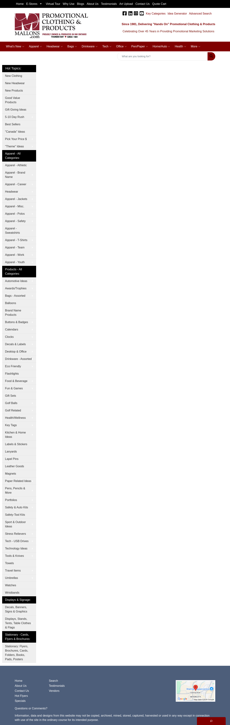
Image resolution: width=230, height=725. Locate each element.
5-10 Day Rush (14, 116)
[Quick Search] (162, 56)
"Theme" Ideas (14, 146)
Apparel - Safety (15, 221)
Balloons (10, 303)
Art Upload (126, 3)
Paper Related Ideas (18, 480)
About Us (21, 685)
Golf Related (13, 410)
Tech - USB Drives (17, 541)
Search (53, 680)
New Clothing (13, 75)
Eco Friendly (13, 366)
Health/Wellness (15, 417)
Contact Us (22, 690)
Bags (72, 46)
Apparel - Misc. (14, 206)
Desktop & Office (16, 351)
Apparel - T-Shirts (16, 240)
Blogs (80, 3)
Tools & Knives (14, 555)
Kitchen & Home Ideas (15, 434)
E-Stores (31, 3)
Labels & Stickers (16, 444)
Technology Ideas (16, 548)
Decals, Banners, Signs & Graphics (16, 609)
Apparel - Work (14, 254)
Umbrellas (11, 577)
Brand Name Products (13, 312)
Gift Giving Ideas (15, 109)
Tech (106, 46)
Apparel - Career (15, 184)
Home (18, 680)
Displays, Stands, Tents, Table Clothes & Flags (18, 623)
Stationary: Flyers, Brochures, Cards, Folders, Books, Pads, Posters (16, 653)
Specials (20, 700)
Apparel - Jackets (16, 199)
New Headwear (15, 83)
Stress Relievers (15, 533)
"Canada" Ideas (15, 131)
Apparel (35, 46)
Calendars (11, 329)
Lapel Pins (12, 458)
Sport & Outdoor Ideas (15, 524)
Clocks (9, 336)
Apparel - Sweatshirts (12, 230)
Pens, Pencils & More (15, 490)
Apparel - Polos (15, 213)
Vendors (54, 690)
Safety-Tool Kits (15, 514)
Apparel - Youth (15, 262)
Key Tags (11, 425)
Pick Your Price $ (16, 139)
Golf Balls (11, 403)
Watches (10, 585)
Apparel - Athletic (16, 165)
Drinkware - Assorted (18, 358)
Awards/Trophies (15, 288)
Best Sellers (12, 124)
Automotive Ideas (16, 281)
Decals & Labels (15, 344)
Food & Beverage (16, 381)
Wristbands (12, 592)
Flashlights (12, 373)
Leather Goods (14, 466)
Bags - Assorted (15, 295)
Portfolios (11, 500)
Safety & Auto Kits (16, 507)
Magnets (10, 473)
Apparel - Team (14, 247)
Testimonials (57, 685)
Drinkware (90, 46)
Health (180, 46)
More (195, 46)
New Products (14, 90)
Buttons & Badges (16, 322)
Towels (9, 563)
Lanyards (11, 451)
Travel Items (13, 570)
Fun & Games (14, 388)
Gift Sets (10, 395)
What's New (15, 46)
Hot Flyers (21, 695)
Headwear (55, 46)
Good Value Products (12, 100)
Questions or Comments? (31, 708)
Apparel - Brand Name (15, 174)
